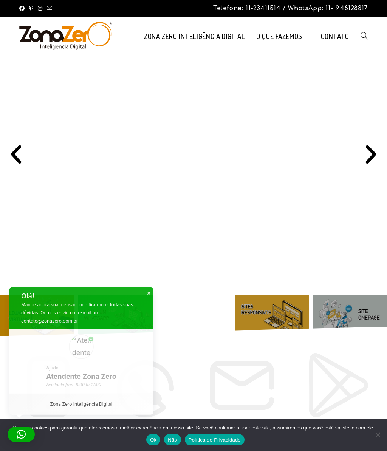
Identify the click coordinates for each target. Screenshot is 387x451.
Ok (153, 440)
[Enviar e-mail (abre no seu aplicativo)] (49, 8)
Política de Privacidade (215, 440)
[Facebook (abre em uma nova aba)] (23, 8)
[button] (16, 154)
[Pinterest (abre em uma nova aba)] (31, 8)
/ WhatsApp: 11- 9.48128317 (325, 8)
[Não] (377, 435)
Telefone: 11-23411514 (248, 8)
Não (172, 440)
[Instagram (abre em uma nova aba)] (40, 8)
